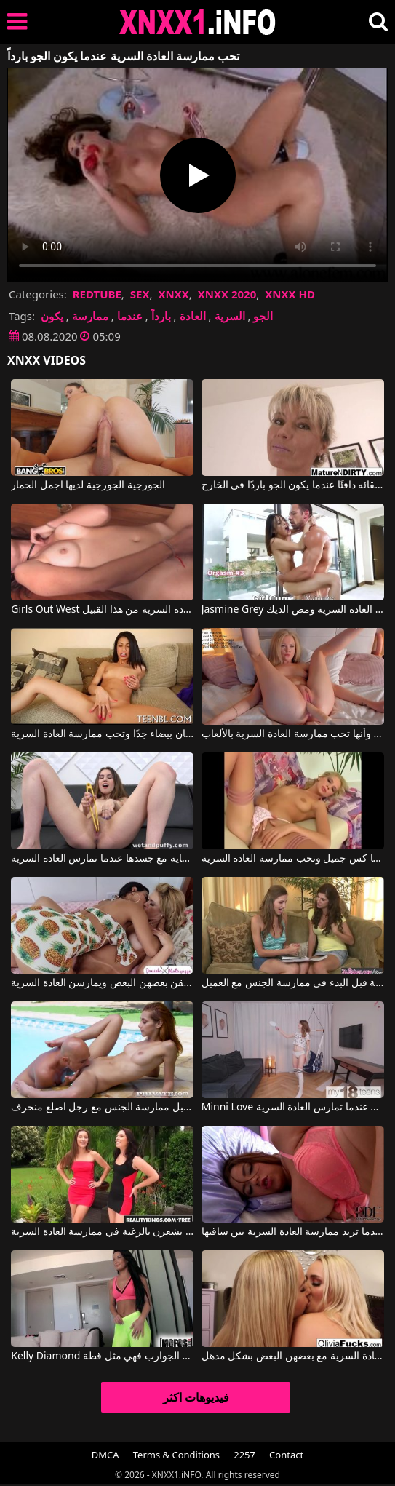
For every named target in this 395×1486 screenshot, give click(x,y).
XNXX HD (290, 294)
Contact (286, 1454)
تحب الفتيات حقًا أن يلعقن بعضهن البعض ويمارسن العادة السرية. (102, 983)
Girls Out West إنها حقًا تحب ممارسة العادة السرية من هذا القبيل (102, 610)
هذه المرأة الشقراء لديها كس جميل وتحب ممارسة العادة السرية (293, 859)
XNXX (173, 294)
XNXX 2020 (227, 294)
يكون (52, 316)
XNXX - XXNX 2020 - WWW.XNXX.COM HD (198, 22)
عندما (130, 316)
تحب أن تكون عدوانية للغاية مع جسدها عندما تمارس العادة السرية (102, 859)
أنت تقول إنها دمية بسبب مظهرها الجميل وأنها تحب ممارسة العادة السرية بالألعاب (293, 734)
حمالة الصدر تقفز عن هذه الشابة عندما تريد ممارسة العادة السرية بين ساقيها (293, 1232)
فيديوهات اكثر (196, 1397)
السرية (230, 316)
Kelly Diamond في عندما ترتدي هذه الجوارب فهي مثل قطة (102, 1356)
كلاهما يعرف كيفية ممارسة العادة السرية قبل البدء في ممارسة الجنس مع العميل (293, 983)
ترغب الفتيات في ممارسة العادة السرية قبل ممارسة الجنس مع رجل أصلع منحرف (102, 1107)
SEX (140, 294)
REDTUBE (97, 294)
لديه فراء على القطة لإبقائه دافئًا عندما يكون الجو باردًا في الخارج (293, 485)
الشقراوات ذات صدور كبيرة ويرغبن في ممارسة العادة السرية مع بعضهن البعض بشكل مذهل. (293, 1356)
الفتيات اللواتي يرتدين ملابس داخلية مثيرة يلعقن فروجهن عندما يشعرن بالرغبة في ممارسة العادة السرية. (102, 1232)
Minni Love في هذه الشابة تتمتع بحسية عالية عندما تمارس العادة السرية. (293, 1107)
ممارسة (90, 316)
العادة (193, 316)
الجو (263, 316)
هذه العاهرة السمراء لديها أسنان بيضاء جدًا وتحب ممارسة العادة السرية (102, 734)
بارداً (161, 316)
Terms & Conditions (176, 1454)
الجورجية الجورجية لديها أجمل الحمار (88, 485)
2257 (244, 1454)
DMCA (105, 1454)
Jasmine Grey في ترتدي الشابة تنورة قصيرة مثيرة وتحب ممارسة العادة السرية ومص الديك (293, 610)
